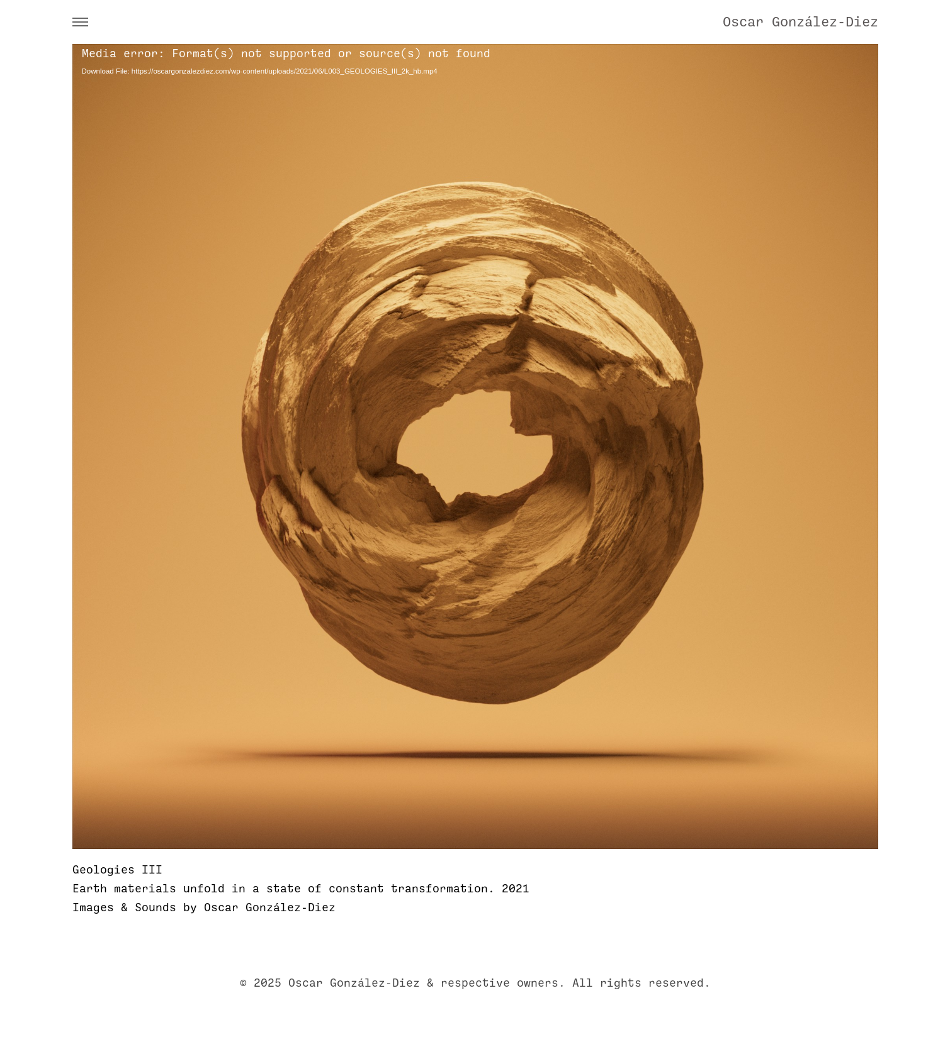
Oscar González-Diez (800, 22)
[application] (475, 446)
